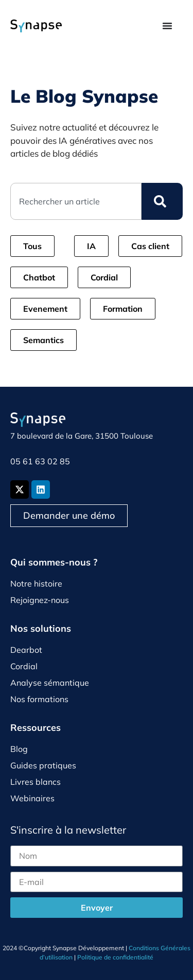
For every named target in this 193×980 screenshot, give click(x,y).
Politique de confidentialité (115, 957)
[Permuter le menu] (167, 26)
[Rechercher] (162, 201)
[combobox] (76, 201)
